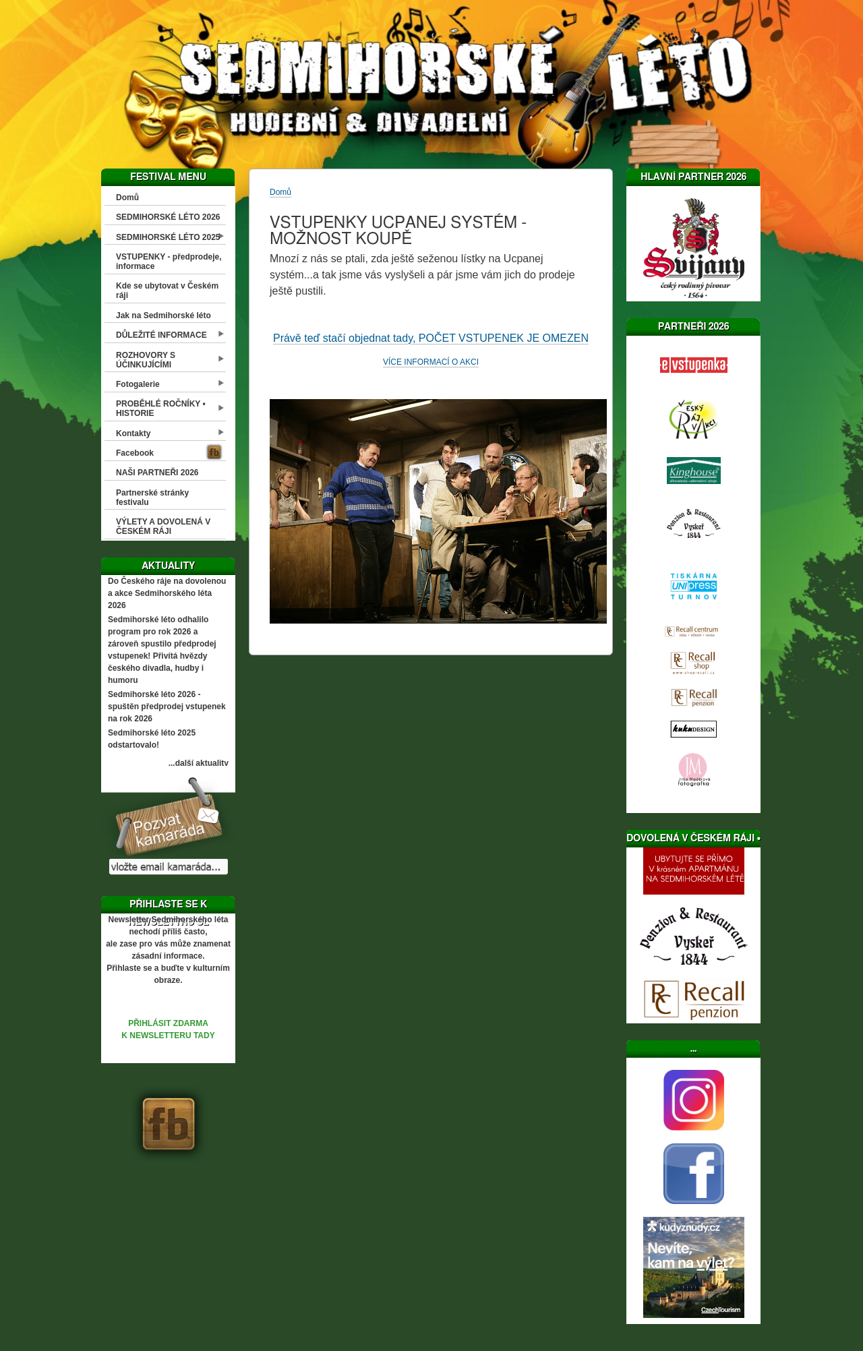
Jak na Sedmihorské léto (163, 315)
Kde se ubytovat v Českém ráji (167, 290)
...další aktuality (199, 763)
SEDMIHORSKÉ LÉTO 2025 (168, 237)
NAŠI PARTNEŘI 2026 (157, 472)
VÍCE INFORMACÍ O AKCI (431, 362)
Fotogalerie (138, 384)
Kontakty (133, 433)
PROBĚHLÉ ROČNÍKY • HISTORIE (161, 408)
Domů (127, 197)
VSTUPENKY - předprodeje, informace (168, 261)
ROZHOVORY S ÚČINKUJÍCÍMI (145, 360)
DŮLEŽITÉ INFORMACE (161, 335)
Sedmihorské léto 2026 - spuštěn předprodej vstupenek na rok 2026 (167, 706)
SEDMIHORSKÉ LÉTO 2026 (168, 217)
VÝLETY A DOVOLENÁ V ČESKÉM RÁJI (163, 526)
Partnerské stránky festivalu (152, 497)
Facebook (135, 453)
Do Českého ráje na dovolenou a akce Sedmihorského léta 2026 (167, 593)
